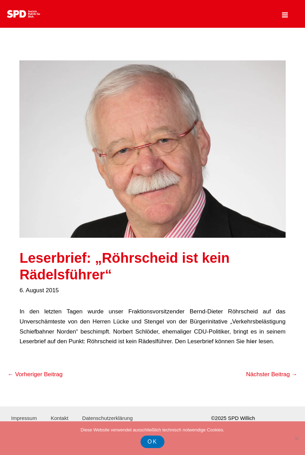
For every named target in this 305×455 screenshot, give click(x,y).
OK (152, 442)
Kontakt (59, 418)
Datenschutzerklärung (107, 418)
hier (251, 341)
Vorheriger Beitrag (35, 374)
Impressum (24, 418)
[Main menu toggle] (285, 15)
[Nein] (296, 438)
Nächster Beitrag (271, 374)
